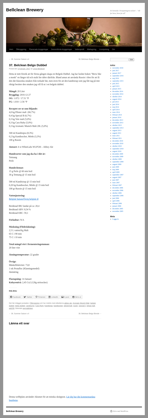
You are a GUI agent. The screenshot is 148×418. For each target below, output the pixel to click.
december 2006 (117, 188)
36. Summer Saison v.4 (19, 59)
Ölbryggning (21, 49)
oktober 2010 (117, 146)
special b (82, 306)
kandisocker (58, 306)
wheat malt (91, 306)
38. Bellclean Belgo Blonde (89, 59)
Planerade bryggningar (38, 49)
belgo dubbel (20, 306)
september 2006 (117, 196)
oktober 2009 (117, 159)
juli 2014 (115, 102)
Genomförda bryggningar (61, 49)
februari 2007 (117, 185)
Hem (11, 49)
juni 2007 (115, 180)
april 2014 (116, 110)
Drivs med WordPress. (120, 411)
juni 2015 (115, 84)
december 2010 (117, 141)
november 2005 (117, 211)
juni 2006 (115, 198)
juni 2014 (115, 104)
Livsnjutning (104, 49)
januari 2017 (116, 73)
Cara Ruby (39, 306)
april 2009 (116, 172)
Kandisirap (49, 306)
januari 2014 (116, 117)
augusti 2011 (116, 133)
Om (113, 49)
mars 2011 (116, 136)
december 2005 (117, 209)
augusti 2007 (116, 177)
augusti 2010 (116, 151)
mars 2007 (116, 183)
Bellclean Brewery (24, 9)
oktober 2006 (117, 193)
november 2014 (117, 94)
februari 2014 (117, 115)
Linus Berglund (39, 69)
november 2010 (117, 143)
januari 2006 (116, 206)
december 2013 (117, 120)
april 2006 (116, 201)
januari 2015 (116, 89)
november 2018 (117, 68)
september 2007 (117, 175)
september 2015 (117, 81)
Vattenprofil (79, 49)
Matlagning (91, 49)
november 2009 (117, 157)
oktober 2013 (117, 125)
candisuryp (30, 306)
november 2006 (117, 190)
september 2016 (117, 76)
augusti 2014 (116, 99)
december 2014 (117, 91)
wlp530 (11, 308)
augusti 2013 (116, 130)
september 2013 (117, 128)
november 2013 (117, 123)
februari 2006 (117, 203)
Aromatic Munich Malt (81, 303)
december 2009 (117, 154)
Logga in (115, 219)
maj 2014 (115, 107)
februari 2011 (117, 138)
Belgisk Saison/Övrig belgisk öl (23, 199)
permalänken (28, 308)
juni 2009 (115, 167)
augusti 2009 (116, 164)
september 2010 (117, 149)
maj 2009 (115, 170)
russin (75, 306)
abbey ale (68, 303)
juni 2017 (115, 70)
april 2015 (116, 86)
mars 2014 (116, 112)
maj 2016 (115, 78)
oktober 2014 (117, 97)
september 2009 (117, 162)
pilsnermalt (68, 306)
